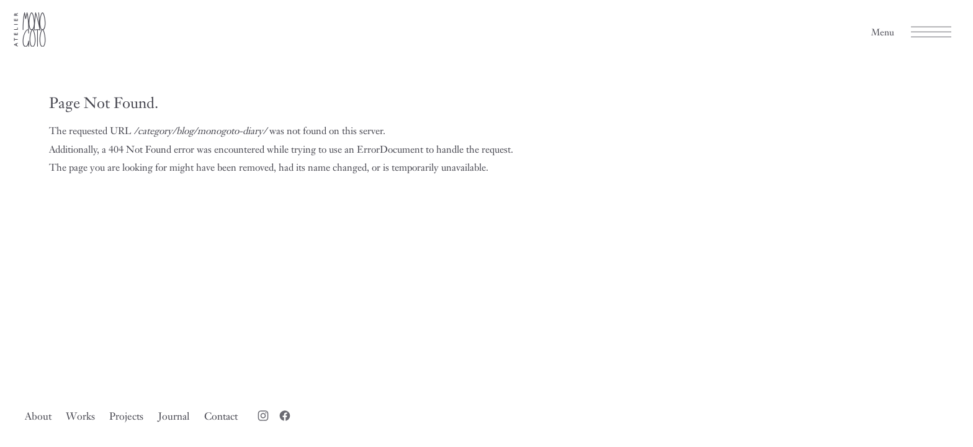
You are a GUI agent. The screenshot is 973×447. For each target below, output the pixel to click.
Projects (126, 416)
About (38, 416)
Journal (174, 416)
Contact (221, 416)
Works (80, 416)
